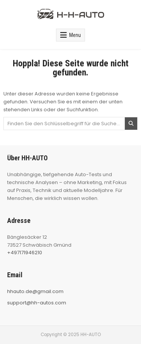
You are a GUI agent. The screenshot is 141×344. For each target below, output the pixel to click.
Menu (75, 35)
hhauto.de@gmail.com (35, 291)
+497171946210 (24, 252)
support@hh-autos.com (36, 302)
